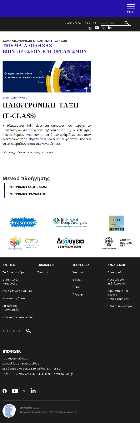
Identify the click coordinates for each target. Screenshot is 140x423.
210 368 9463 (17, 374)
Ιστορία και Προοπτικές (10, 308)
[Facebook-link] (90, 28)
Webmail (78, 272)
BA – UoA (90, 23)
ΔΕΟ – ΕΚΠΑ (74, 23)
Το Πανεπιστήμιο (14, 272)
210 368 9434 (34, 374)
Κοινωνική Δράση (14, 298)
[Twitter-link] (103, 28)
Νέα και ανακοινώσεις (17, 317)
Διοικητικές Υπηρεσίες (10, 282)
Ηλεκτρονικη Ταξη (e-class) (28, 187)
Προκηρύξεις (116, 272)
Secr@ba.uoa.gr (62, 374)
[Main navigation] (130, 8)
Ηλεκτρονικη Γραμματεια (27, 194)
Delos (76, 287)
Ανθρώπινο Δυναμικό (17, 291)
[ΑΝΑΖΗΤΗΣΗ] (116, 23)
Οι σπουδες (19, 98)
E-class (77, 280)
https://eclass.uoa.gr (42, 139)
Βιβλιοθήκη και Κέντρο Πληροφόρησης (118, 295)
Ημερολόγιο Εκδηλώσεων (116, 282)
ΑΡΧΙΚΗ (6, 98)
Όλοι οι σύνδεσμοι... (121, 306)
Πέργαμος (79, 295)
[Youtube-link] (97, 28)
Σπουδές (43, 272)
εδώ (52, 152)
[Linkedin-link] (109, 28)
